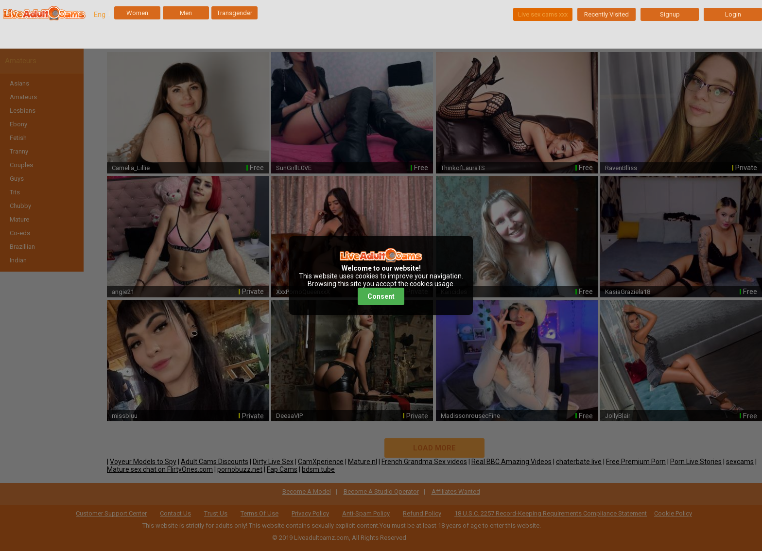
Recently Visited (606, 14)
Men (186, 13)
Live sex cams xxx (543, 14)
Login (733, 14)
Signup (670, 14)
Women (137, 13)
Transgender (234, 13)
